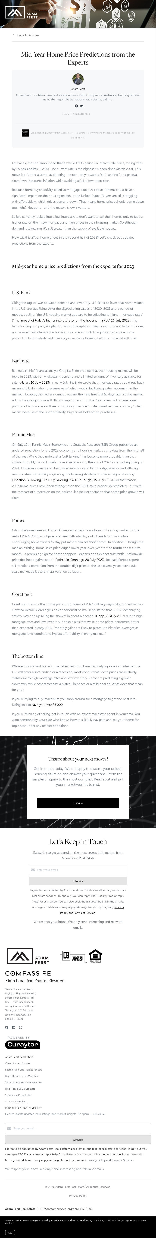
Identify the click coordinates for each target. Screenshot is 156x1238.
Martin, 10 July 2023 (34, 382)
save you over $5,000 (47, 705)
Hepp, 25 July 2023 (110, 616)
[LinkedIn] (13, 1027)
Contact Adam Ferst (16, 1101)
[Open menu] (151, 12)
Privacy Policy (78, 1195)
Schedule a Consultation (18, 1095)
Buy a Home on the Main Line (22, 1076)
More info (20, 1223)
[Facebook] (6, 1027)
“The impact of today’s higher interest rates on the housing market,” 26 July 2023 (71, 320)
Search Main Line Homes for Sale (23, 1069)
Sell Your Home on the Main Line (23, 1082)
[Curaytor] (22, 1048)
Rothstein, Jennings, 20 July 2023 (79, 560)
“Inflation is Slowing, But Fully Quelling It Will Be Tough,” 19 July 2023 (62, 480)
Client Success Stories (17, 1063)
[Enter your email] (81, 869)
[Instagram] (20, 1027)
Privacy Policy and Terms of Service (110, 1160)
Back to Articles (28, 35)
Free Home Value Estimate (20, 1088)
